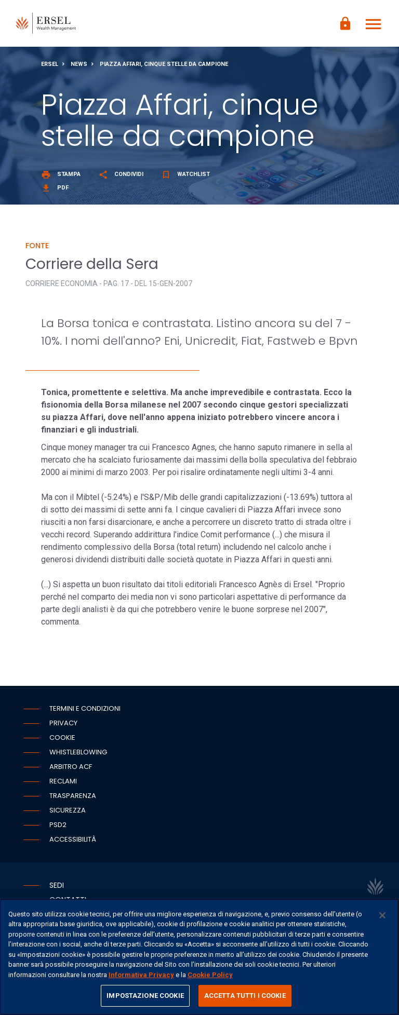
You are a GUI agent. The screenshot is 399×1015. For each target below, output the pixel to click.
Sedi (56, 885)
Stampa (61, 174)
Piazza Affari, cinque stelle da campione (164, 64)
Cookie (62, 737)
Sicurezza (67, 810)
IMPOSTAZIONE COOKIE (145, 995)
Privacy (63, 723)
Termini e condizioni (85, 708)
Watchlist (185, 174)
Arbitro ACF (70, 767)
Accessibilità (72, 839)
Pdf (55, 187)
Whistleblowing (78, 752)
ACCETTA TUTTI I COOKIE (245, 995)
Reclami (63, 781)
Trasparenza (72, 796)
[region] (199, 957)
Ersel (49, 64)
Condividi (120, 174)
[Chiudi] (382, 915)
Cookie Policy (210, 975)
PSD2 (57, 825)
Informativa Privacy (141, 975)
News (79, 64)
